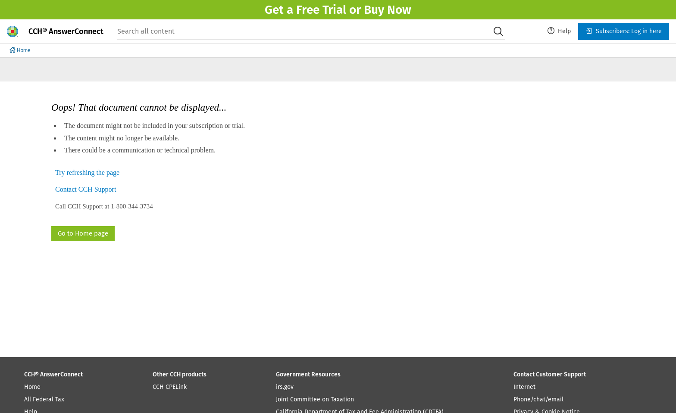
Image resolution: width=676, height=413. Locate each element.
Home (32, 387)
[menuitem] (559, 31)
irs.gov (285, 387)
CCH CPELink (170, 387)
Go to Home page (83, 233)
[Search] (498, 31)
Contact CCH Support (85, 189)
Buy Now (387, 10)
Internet (524, 387)
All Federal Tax (44, 399)
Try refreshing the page (87, 173)
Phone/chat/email (538, 399)
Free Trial (321, 10)
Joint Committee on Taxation (315, 399)
